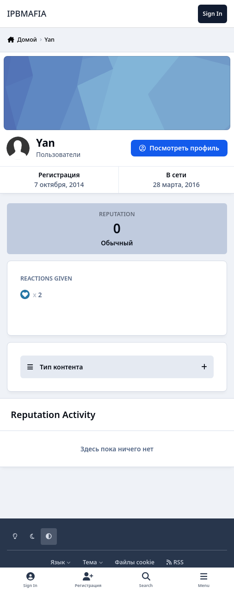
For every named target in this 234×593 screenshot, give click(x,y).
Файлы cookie (134, 562)
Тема (93, 562)
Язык (60, 562)
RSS (175, 562)
